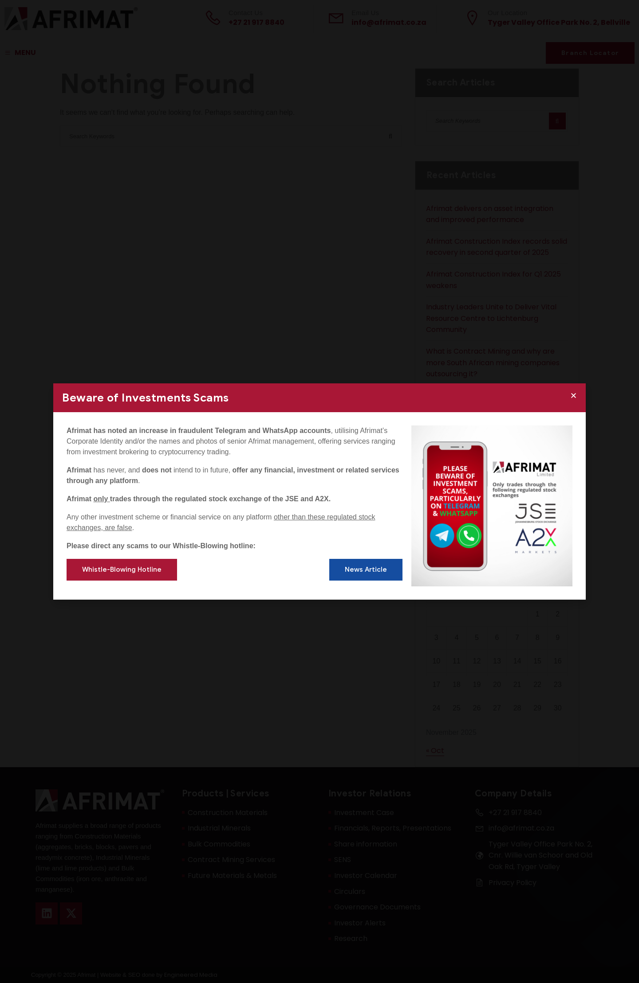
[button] (573, 395)
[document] (319, 491)
